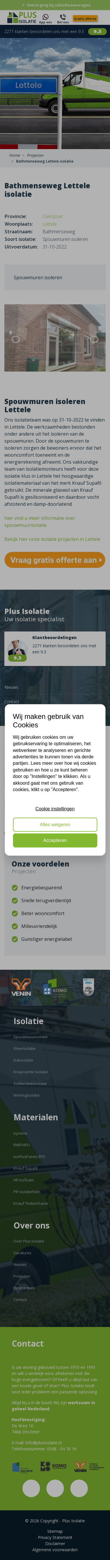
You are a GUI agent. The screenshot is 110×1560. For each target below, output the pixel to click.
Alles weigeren (55, 824)
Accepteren (55, 840)
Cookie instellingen (54, 808)
